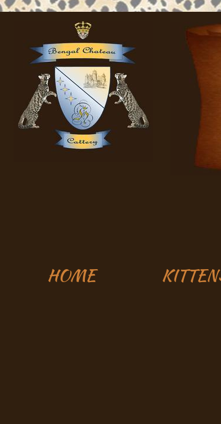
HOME (71, 275)
